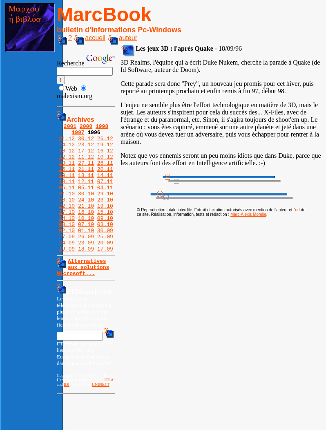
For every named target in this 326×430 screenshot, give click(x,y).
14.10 (67, 237)
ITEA (108, 409)
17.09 (105, 274)
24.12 (67, 149)
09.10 (105, 237)
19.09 (67, 274)
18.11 (86, 186)
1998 (102, 127)
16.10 (86, 230)
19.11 (67, 186)
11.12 (86, 164)
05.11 (86, 200)
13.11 (67, 193)
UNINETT (100, 414)
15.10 (105, 230)
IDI (66, 414)
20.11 (105, 178)
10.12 (105, 164)
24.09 (67, 267)
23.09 (86, 267)
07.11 (105, 193)
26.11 (105, 171)
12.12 (67, 164)
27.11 (86, 171)
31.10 (67, 208)
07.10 (86, 245)
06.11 (67, 200)
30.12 (86, 142)
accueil (89, 37)
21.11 (86, 178)
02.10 (67, 252)
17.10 (67, 230)
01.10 (86, 252)
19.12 (105, 149)
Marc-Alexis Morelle (248, 214)
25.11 (67, 178)
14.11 (105, 186)
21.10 (86, 222)
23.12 (86, 149)
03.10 (105, 245)
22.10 (67, 222)
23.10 (105, 215)
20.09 (105, 267)
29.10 (105, 208)
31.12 (67, 142)
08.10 (67, 245)
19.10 (105, 222)
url (297, 210)
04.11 (105, 200)
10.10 (86, 237)
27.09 (67, 259)
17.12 (86, 156)
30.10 (86, 208)
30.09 (105, 252)
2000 (86, 127)
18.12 (67, 156)
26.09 (86, 259)
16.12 (105, 156)
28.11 (67, 171)
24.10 (86, 215)
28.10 (67, 215)
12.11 (86, 193)
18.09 (86, 274)
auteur (122, 37)
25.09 (105, 259)
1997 (77, 134)
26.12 (105, 142)
